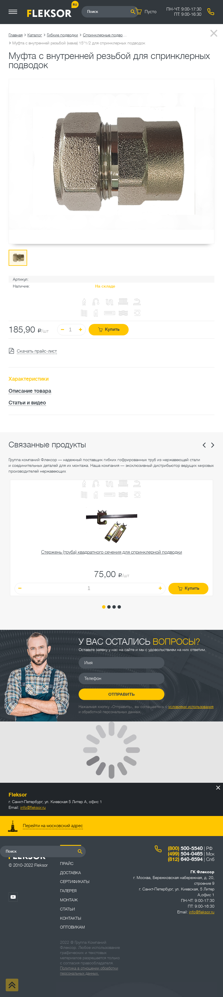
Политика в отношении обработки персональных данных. (89, 971)
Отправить (121, 694)
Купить (109, 329)
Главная (16, 35)
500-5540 (185, 848)
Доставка (70, 872)
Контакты (70, 918)
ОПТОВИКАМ (72, 927)
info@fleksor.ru (33, 807)
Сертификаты (74, 881)
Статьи (67, 909)
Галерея (68, 890)
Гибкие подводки (62, 35)
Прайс (66, 863)
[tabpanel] (111, 538)
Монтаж (69, 900)
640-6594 (185, 859)
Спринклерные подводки (106, 35)
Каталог (34, 35)
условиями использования (191, 707)
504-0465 (185, 854)
